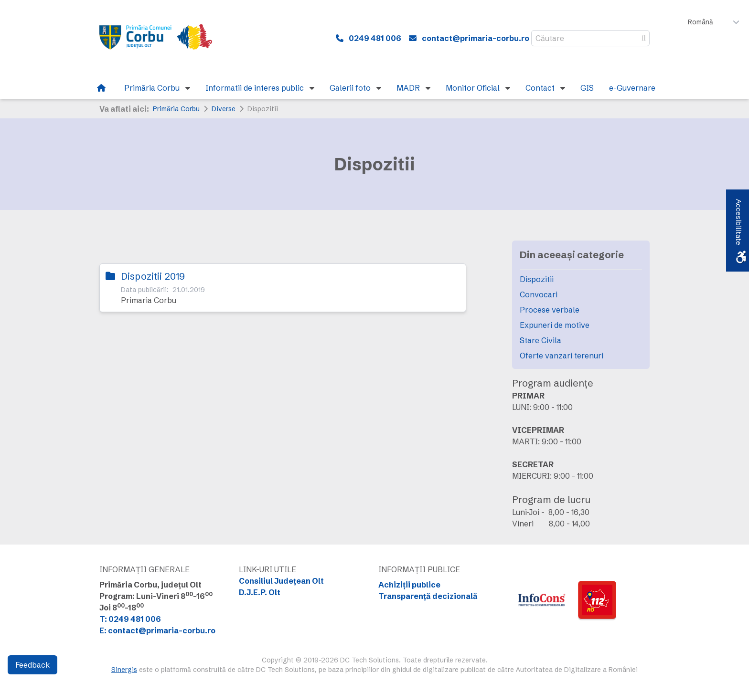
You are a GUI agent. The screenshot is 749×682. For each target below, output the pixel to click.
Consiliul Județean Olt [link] (281, 581)
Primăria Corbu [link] (176, 109)
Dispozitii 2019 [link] (153, 276)
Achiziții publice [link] (409, 584)
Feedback (32, 665)
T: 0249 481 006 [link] (130, 619)
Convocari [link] (538, 294)
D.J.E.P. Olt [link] (259, 592)
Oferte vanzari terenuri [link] (561, 355)
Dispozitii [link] (537, 279)
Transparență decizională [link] (428, 596)
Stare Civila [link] (540, 340)
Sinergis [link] (124, 669)
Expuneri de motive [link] (554, 325)
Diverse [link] (223, 109)
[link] (161, 38)
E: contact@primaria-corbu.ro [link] (157, 630)
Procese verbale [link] (549, 310)
